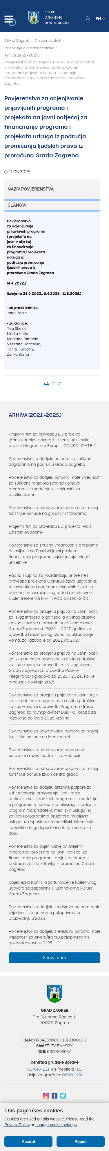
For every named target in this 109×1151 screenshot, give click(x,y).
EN (100, 18)
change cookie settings (56, 1124)
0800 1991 (72, 1075)
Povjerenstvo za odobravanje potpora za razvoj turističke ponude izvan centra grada (53, 771)
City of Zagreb (16, 40)
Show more (54, 957)
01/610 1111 (38, 1069)
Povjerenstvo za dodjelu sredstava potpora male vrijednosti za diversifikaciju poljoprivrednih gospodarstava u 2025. (54, 937)
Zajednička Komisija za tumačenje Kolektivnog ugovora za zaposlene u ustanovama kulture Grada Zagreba (53, 888)
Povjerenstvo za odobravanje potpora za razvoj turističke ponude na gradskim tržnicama (53, 510)
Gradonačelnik (48, 40)
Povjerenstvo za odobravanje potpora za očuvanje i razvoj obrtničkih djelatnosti (47, 752)
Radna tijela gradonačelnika (29, 48)
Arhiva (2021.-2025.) (21, 55)
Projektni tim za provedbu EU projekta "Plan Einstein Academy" (50, 529)
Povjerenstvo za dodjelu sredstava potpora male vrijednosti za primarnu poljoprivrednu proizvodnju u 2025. (54, 913)
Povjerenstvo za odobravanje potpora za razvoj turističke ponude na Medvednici (53, 734)
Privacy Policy (17, 1124)
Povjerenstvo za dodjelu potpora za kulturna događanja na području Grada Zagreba (50, 461)
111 (79, 1069)
